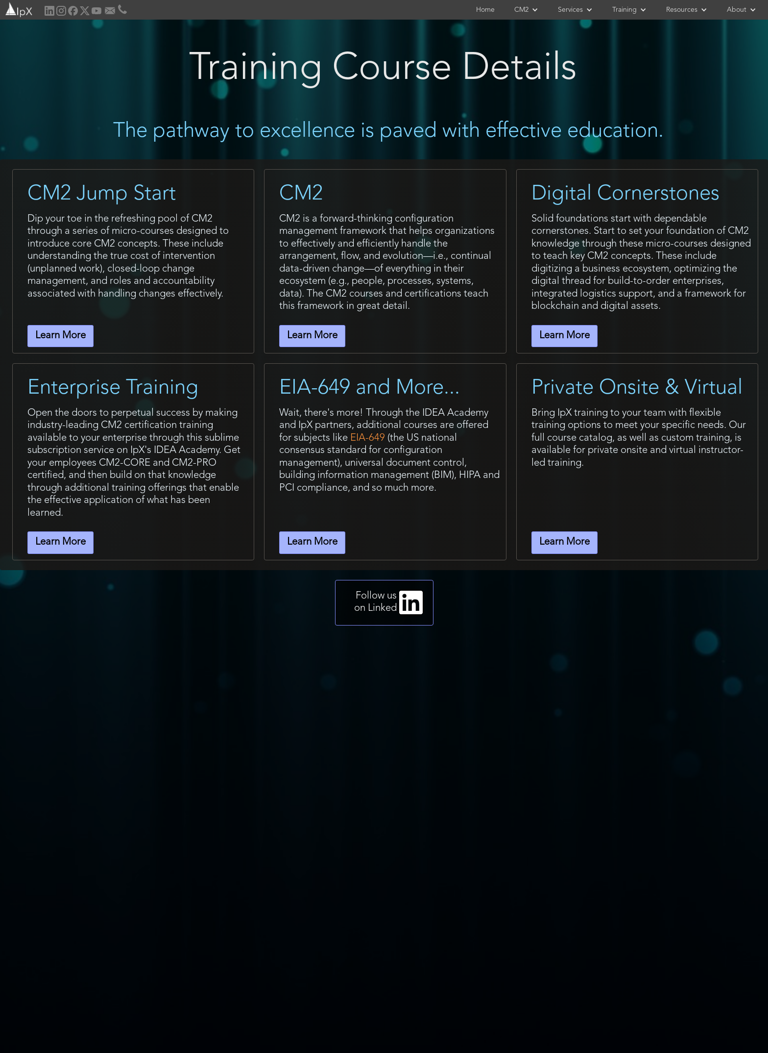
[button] (526, 9)
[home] (18, 8)
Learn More (60, 336)
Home (485, 9)
